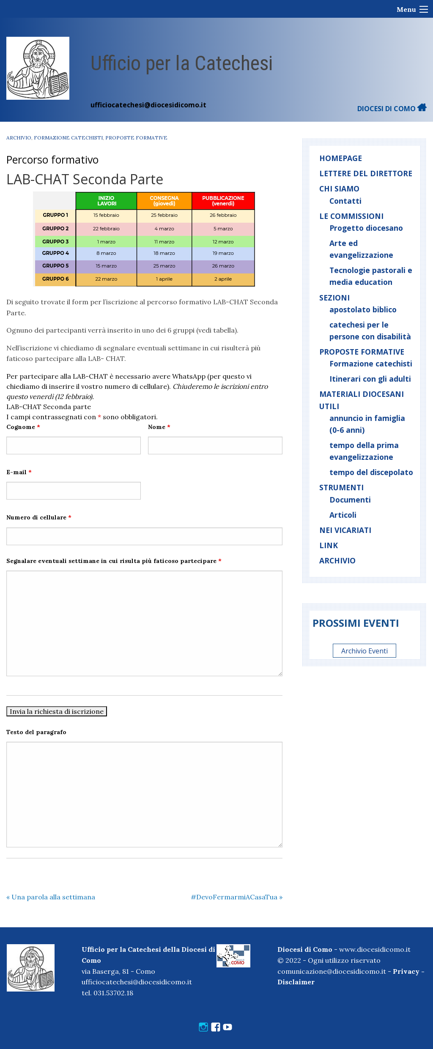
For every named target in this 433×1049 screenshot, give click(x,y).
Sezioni (334, 297)
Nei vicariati (345, 530)
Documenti (350, 499)
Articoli (342, 515)
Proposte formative (136, 137)
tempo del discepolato (371, 472)
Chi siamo (339, 188)
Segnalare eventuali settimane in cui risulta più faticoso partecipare (114, 561)
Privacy (406, 971)
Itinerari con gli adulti (370, 379)
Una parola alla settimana (50, 897)
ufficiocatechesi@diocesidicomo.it (148, 104)
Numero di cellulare (38, 517)
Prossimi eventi (355, 623)
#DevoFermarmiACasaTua (236, 897)
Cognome (23, 427)
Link (328, 545)
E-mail (19, 472)
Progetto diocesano (366, 228)
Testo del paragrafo (36, 732)
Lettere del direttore (365, 173)
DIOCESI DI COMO (392, 108)
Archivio (18, 137)
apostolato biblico (363, 309)
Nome (159, 427)
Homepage (340, 158)
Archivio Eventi (364, 651)
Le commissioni (351, 216)
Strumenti (341, 487)
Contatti (345, 201)
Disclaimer (296, 982)
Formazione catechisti (68, 137)
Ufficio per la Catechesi (181, 63)
